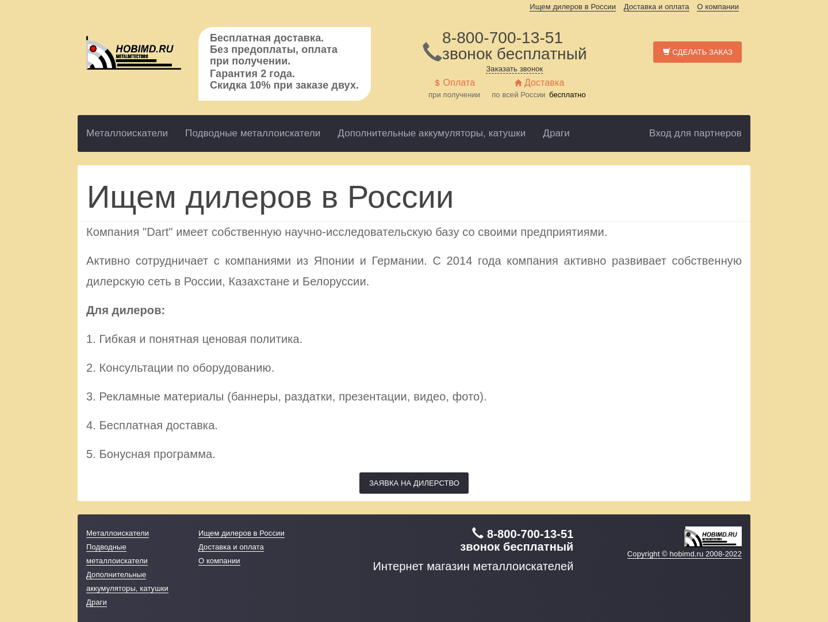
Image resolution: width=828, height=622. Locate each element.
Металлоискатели (127, 133)
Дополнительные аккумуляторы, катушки (432, 133)
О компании (718, 6)
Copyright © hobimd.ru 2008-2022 (684, 554)
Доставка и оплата (656, 6)
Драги (556, 133)
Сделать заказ (698, 52)
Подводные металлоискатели (252, 133)
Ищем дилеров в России (573, 6)
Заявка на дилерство (414, 483)
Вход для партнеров (695, 133)
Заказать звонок (514, 68)
